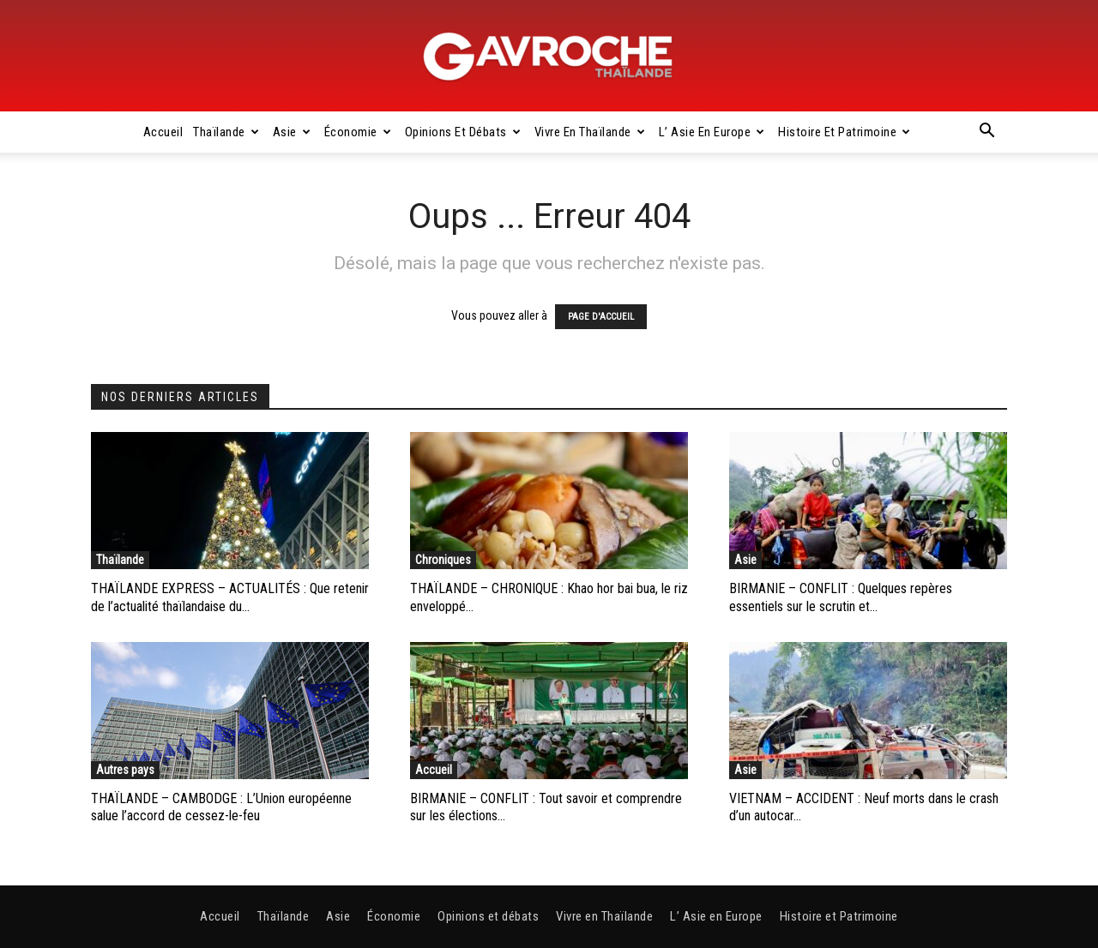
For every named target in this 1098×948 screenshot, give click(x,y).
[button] (986, 133)
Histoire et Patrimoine (844, 132)
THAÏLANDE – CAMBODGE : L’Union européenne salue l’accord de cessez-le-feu (221, 807)
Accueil (163, 132)
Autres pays (125, 770)
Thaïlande (226, 132)
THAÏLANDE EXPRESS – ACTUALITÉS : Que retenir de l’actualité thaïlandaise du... (230, 597)
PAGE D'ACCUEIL (601, 316)
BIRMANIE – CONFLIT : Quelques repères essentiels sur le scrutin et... (840, 597)
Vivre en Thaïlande (590, 132)
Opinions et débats (463, 132)
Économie (358, 132)
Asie (292, 132)
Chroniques (443, 560)
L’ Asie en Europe (712, 132)
